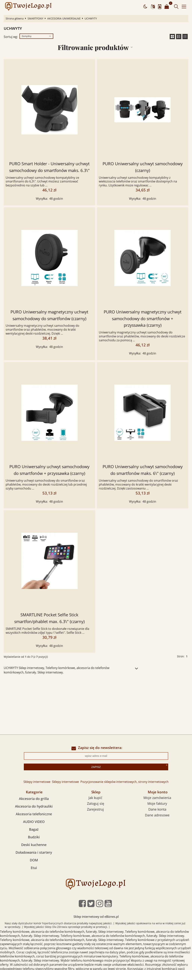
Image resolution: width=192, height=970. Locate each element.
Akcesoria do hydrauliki (34, 806)
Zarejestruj (95, 809)
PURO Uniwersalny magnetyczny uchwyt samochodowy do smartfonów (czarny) (49, 315)
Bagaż (34, 829)
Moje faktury (157, 803)
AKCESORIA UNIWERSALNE (64, 18)
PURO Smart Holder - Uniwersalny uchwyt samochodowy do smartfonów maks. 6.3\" (49, 167)
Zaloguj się (95, 803)
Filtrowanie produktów (93, 47)
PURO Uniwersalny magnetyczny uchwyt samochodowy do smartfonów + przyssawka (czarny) (143, 318)
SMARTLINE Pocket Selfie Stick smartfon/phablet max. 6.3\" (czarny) (49, 618)
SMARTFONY (35, 18)
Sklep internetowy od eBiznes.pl (96, 917)
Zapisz (96, 766)
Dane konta (157, 809)
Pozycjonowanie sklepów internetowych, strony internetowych (124, 782)
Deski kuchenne (33, 844)
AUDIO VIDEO (34, 821)
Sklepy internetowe (36, 782)
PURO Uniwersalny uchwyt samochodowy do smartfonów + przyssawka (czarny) (49, 470)
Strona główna (15, 18)
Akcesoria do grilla (34, 798)
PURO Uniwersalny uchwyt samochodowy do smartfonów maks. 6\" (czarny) (143, 470)
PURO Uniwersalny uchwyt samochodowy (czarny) (143, 167)
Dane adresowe (157, 815)
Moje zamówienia (157, 797)
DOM (34, 860)
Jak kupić (95, 797)
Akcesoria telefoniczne (34, 814)
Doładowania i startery (34, 852)
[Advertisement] (96, 706)
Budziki (34, 837)
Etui (34, 867)
